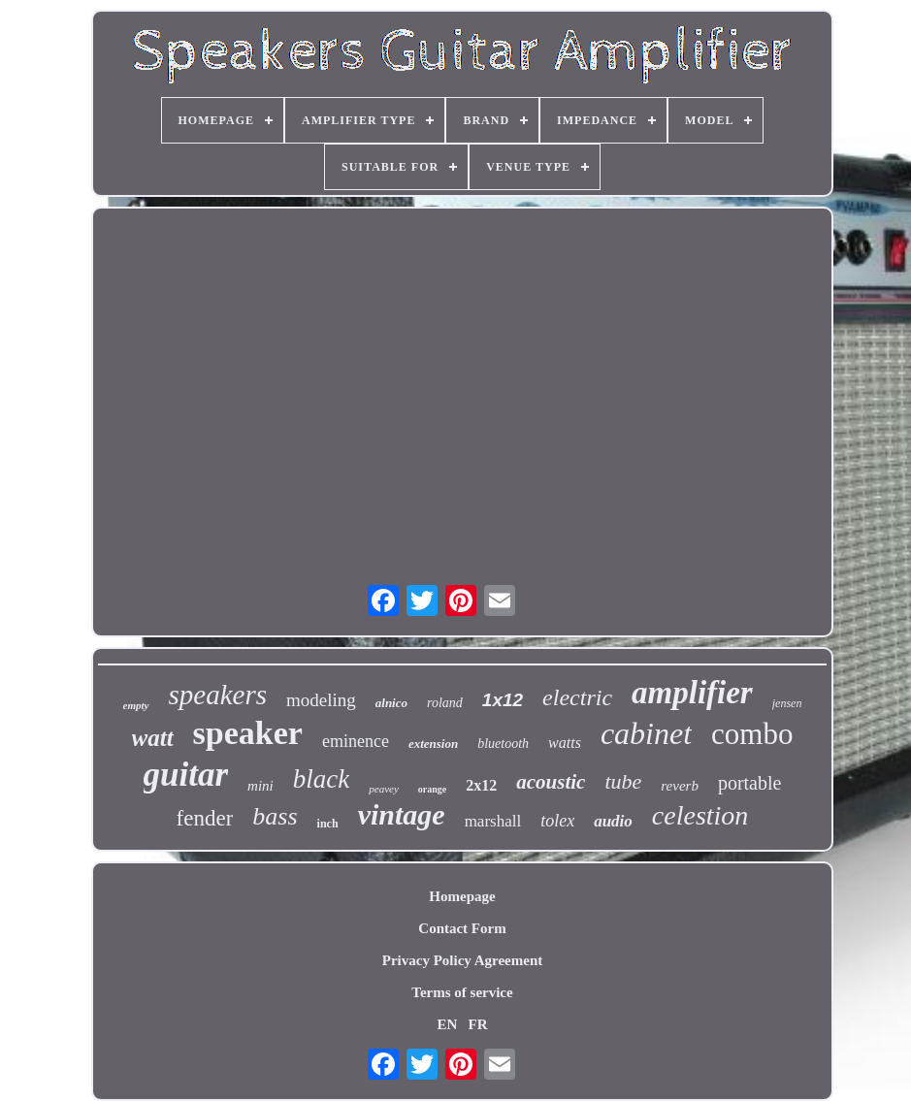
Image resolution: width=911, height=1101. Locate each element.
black (321, 778)
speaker (248, 733)
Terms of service (461, 992)
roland (445, 703)
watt (153, 738)
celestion (700, 815)
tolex (557, 820)
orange (432, 789)
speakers (218, 694)
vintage (401, 814)
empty (136, 705)
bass (274, 816)
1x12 (502, 700)
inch (328, 823)
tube (622, 781)
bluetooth (503, 743)
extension (433, 743)
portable (750, 782)
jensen (787, 703)
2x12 (481, 785)
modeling (321, 700)
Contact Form (461, 928)
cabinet (646, 733)
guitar (186, 774)
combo (752, 734)
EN (447, 1024)
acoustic (550, 781)
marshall (493, 821)
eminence (355, 741)
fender (205, 818)
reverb (680, 785)
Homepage (462, 896)
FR (478, 1024)
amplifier (692, 692)
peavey (384, 788)
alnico (391, 703)
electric (577, 697)
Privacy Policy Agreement (462, 960)
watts (564, 742)
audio (613, 821)
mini (260, 785)
